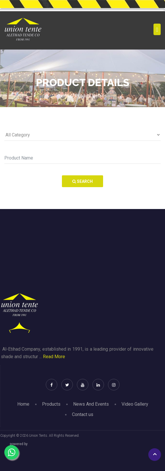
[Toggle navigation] (157, 29)
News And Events (91, 404)
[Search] (82, 158)
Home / (66, 95)
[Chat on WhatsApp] (11, 452)
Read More (54, 356)
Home (23, 404)
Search (82, 181)
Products (51, 404)
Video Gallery (135, 404)
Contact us (82, 414)
